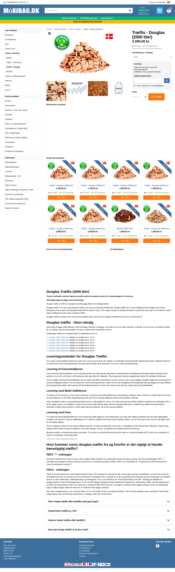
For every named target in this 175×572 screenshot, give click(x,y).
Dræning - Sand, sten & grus (16, 110)
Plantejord (9, 35)
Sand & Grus (10, 49)
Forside (49, 29)
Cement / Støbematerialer (15, 76)
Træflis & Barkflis (12, 53)
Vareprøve (9, 147)
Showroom (9, 181)
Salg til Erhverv (11, 185)
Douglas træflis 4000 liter (58, 345)
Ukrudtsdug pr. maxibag (142, 53)
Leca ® (8, 90)
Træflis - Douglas (13, 67)
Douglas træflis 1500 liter (58, 340)
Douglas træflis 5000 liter (58, 348)
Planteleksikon (11, 162)
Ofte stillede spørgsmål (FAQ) (17, 199)
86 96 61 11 (23, 2)
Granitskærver (10, 40)
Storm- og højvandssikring (15, 124)
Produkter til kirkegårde (14, 151)
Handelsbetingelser (86, 545)
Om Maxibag (160, 2)
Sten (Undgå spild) (12, 133)
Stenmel (8, 81)
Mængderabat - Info (13, 176)
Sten (7, 44)
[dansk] (169, 2)
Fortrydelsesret (85, 548)
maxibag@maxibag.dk (12, 556)
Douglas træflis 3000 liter (58, 343)
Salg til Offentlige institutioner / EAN (19, 190)
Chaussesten (10, 105)
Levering (152, 2)
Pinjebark (8, 119)
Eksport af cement (12, 208)
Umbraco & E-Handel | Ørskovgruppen (87, 570)
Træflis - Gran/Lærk (13, 62)
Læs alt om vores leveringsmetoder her (61, 439)
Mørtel (7, 85)
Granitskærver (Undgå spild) (16, 128)
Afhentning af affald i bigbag (16, 138)
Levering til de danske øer (15, 203)
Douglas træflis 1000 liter (58, 337)
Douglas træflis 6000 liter (58, 351)
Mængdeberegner (12, 167)
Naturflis (9, 72)
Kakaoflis (8, 115)
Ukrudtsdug (9, 142)
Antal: (134, 92)
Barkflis (9, 58)
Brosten (8, 101)
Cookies (82, 556)
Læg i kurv (156, 97)
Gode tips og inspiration (14, 194)
